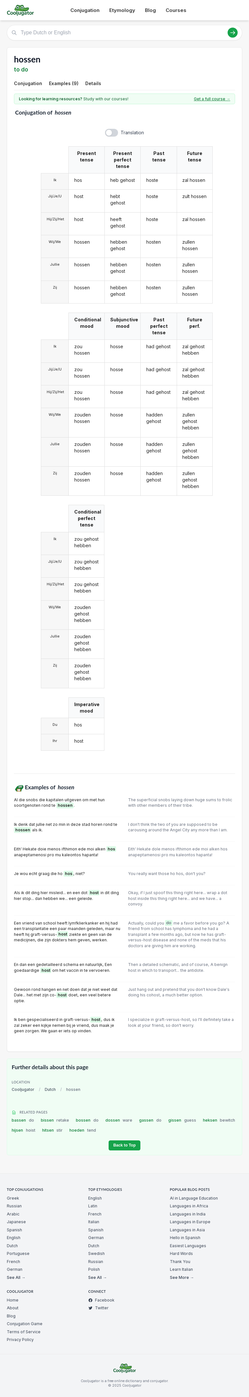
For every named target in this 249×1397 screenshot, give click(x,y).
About (12, 1307)
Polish (94, 1269)
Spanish (14, 1229)
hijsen (23, 1130)
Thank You (180, 1261)
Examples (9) (63, 83)
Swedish (96, 1253)
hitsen (52, 1130)
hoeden (82, 1130)
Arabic (13, 1214)
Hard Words (181, 1253)
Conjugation (85, 10)
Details (93, 83)
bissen (55, 1120)
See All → (16, 1277)
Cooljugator (23, 1089)
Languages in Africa (189, 1205)
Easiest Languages (188, 1245)
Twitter (98, 1307)
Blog (150, 10)
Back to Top (124, 1145)
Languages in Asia (187, 1229)
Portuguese (18, 1253)
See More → (182, 1277)
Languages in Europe (190, 1221)
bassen (23, 1120)
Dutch (50, 1089)
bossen (87, 1120)
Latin (92, 1205)
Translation (132, 132)
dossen (119, 1120)
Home (12, 1300)
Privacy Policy (20, 1339)
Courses (176, 10)
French (13, 1261)
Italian (93, 1221)
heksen (219, 1120)
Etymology (122, 10)
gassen (150, 1120)
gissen (182, 1120)
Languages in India (188, 1214)
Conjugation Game (24, 1323)
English (13, 1237)
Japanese (16, 1221)
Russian (14, 1205)
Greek (13, 1198)
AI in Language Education (194, 1198)
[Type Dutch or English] (124, 32)
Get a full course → (212, 98)
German (14, 1269)
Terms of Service (24, 1331)
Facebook (101, 1300)
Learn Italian (181, 1269)
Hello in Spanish (185, 1237)
